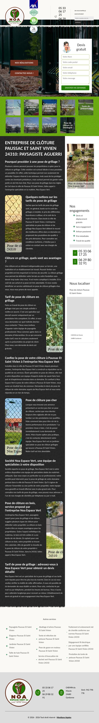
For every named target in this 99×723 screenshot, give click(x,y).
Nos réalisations (24, 63)
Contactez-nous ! (24, 73)
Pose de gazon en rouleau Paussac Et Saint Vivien (48, 649)
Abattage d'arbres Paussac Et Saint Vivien (48, 629)
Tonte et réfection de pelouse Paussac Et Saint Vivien (47, 638)
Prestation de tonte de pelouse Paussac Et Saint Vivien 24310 (77, 657)
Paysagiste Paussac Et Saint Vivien (19, 629)
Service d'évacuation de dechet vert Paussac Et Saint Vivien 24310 (49, 659)
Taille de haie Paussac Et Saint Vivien (17, 654)
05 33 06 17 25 (62, 11)
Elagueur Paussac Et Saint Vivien (18, 637)
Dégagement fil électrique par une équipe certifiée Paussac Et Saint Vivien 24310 (79, 645)
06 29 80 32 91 (62, 22)
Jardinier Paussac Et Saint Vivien (18, 646)
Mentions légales (64, 717)
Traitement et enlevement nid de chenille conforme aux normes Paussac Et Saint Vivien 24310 (79, 632)
